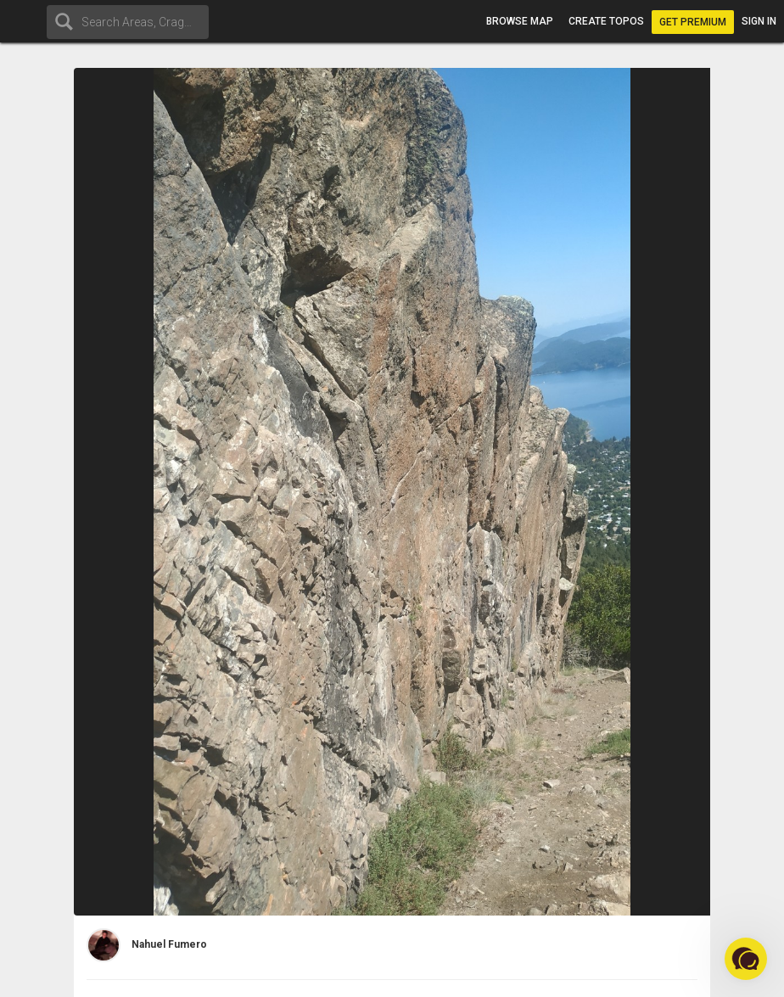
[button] (746, 959)
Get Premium (692, 22)
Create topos (606, 21)
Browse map (519, 21)
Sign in (759, 21)
